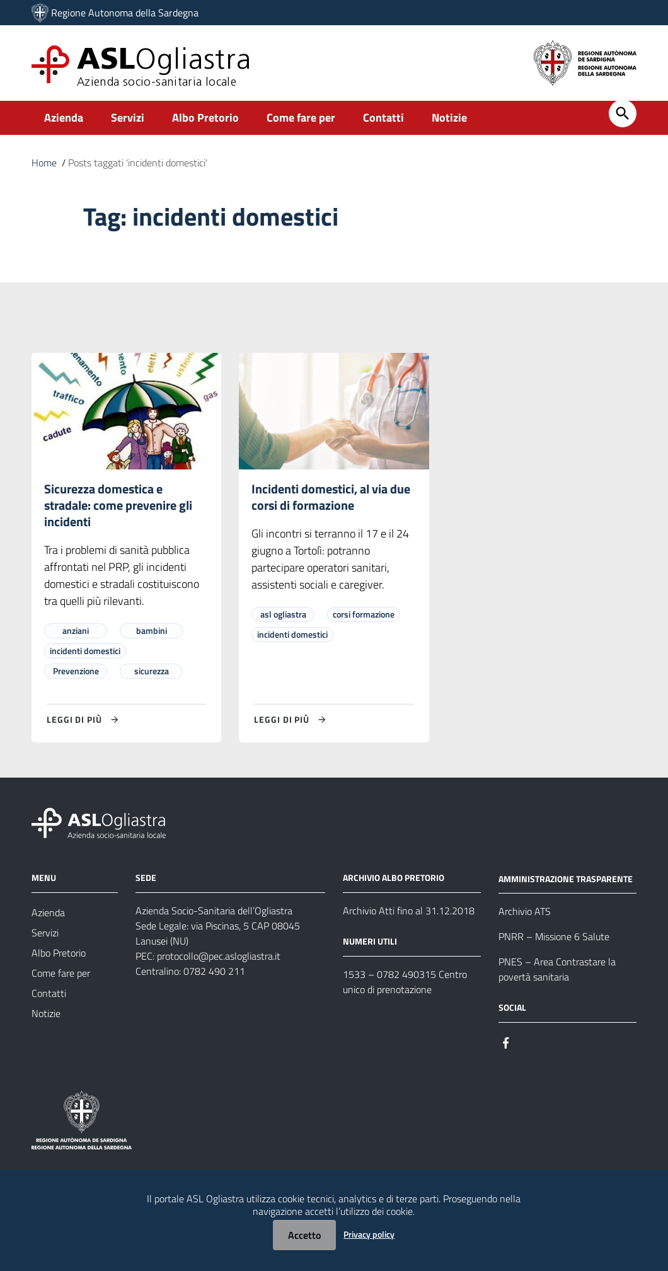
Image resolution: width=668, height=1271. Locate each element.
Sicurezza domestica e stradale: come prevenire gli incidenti (118, 505)
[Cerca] (622, 113)
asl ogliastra (283, 614)
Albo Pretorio (205, 117)
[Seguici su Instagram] (528, 1041)
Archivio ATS (524, 911)
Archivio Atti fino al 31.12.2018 (409, 910)
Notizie (449, 117)
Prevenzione (76, 670)
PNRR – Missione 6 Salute (553, 936)
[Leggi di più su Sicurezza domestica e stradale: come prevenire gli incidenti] (84, 719)
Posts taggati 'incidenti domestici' (137, 162)
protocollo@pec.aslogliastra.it (218, 955)
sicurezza (151, 670)
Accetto (304, 1235)
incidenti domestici (85, 650)
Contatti (383, 117)
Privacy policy (368, 1234)
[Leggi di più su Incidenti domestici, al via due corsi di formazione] (292, 719)
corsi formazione (363, 614)
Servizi (127, 117)
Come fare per (301, 117)
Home (44, 162)
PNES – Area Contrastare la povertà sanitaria (557, 969)
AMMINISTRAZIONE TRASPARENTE (565, 878)
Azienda (63, 117)
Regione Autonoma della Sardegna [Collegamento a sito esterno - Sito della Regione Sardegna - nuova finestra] (125, 12)
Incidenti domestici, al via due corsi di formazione (330, 497)
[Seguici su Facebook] (506, 1041)
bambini (151, 630)
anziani (75, 630)
